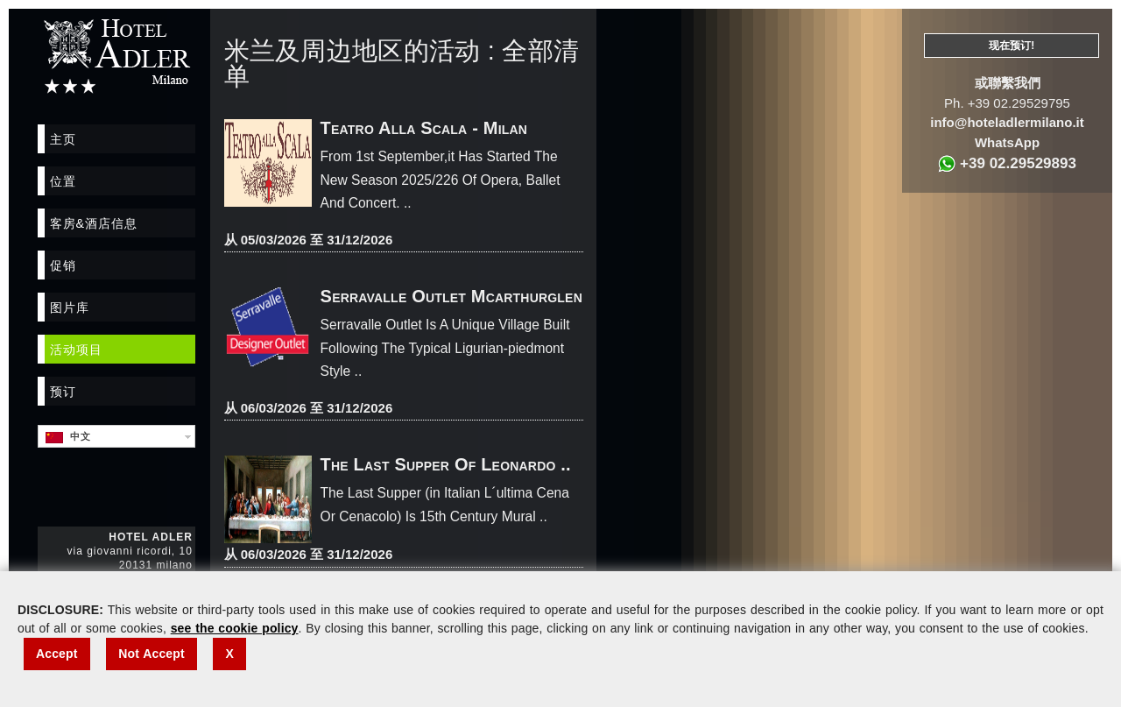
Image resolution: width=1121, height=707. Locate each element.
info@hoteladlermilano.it (1006, 122)
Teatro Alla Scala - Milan (424, 128)
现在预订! (1012, 45)
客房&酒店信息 (94, 223)
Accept (57, 654)
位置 (63, 181)
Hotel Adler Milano (116, 56)
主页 (63, 139)
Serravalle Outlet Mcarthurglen (451, 296)
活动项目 (76, 350)
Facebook (52, 486)
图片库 (69, 307)
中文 (68, 437)
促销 (63, 265)
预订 (63, 392)
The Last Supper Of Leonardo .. (446, 464)
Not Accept (151, 654)
